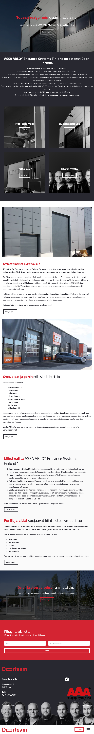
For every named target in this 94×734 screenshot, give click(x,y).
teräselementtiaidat (18, 548)
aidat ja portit (14, 407)
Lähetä (47, 650)
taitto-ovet (13, 405)
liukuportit (13, 539)
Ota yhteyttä (10, 556)
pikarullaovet (14, 396)
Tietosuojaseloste (8, 705)
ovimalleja (48, 293)
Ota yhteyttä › (47, 32)
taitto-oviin (15, 304)
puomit (12, 545)
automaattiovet (15, 387)
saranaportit (14, 542)
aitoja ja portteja (62, 293)
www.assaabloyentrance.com (65, 95)
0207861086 (9, 694)
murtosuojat (13, 402)
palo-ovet (12, 393)
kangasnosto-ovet (16, 399)
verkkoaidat (14, 551)
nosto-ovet (13, 390)
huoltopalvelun (63, 412)
